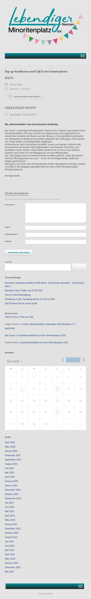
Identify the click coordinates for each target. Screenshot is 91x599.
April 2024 (10, 516)
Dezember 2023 (13, 528)
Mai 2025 (9, 472)
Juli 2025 (9, 468)
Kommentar (10, 205)
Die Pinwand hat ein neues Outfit (21, 303)
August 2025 (11, 464)
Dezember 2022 (13, 567)
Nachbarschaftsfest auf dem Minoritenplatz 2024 (42, 335)
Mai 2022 (9, 572)
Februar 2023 (11, 563)
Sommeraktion (29, 114)
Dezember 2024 (13, 490)
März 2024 (10, 520)
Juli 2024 (9, 503)
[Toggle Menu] (82, 55)
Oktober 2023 (11, 533)
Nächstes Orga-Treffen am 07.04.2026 (24, 290)
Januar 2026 (11, 451)
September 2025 (13, 459)
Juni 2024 (9, 507)
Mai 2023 (9, 550)
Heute (73, 360)
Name (8, 227)
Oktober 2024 (11, 494)
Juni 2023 (9, 546)
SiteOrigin (49, 593)
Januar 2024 (11, 524)
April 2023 (10, 554)
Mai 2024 (9, 511)
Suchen (8, 262)
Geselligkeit (15, 114)
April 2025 (10, 477)
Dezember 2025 (13, 455)
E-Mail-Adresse (11, 234)
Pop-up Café (27, 317)
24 (57, 412)
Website (8, 241)
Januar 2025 (11, 485)
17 (57, 400)
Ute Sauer (10, 335)
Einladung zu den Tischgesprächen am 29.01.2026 (30, 299)
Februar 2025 (11, 481)
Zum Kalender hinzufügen (24, 96)
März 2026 (10, 447)
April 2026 (10, 442)
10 (57, 388)
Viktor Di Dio (11, 317)
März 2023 (10, 559)
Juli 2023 (9, 541)
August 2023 (11, 537)
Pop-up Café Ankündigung (18, 295)
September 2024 (13, 498)
